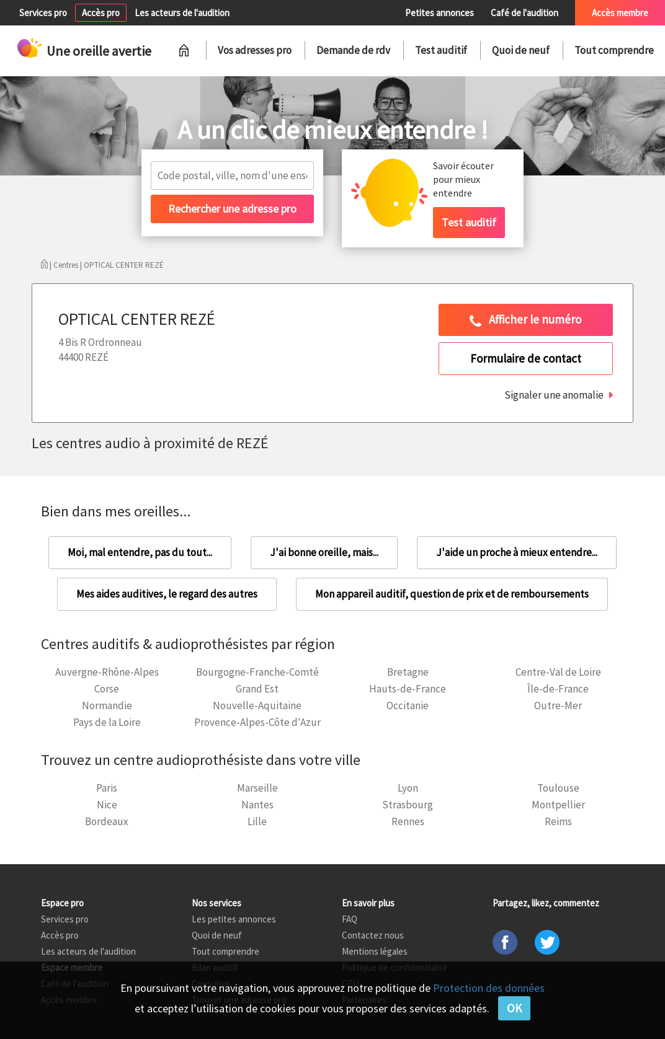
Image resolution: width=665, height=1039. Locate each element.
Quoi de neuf (521, 50)
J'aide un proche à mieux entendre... (516, 552)
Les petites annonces (234, 919)
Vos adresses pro (255, 50)
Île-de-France (558, 689)
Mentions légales (375, 951)
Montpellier (558, 804)
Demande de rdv (353, 50)
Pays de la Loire (107, 722)
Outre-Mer (558, 705)
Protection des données (489, 988)
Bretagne (408, 672)
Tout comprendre (614, 50)
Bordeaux (106, 821)
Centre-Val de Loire (558, 672)
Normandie (107, 705)
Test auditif (441, 50)
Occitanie (407, 705)
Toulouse (558, 788)
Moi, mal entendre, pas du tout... (140, 552)
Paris (106, 788)
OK (514, 1008)
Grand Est (257, 689)
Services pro (43, 13)
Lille (257, 821)
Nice (107, 804)
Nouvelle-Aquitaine (257, 705)
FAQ (349, 919)
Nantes (257, 804)
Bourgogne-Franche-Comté (257, 672)
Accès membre (620, 13)
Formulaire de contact (525, 358)
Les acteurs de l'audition (182, 13)
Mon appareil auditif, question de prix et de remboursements (452, 594)
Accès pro (101, 13)
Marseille (257, 788)
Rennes (407, 821)
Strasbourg (407, 804)
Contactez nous (373, 935)
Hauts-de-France (407, 689)
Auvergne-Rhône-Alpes (107, 672)
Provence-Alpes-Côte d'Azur (257, 722)
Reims (558, 821)
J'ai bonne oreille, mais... (324, 552)
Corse (106, 689)
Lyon (408, 788)
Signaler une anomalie (554, 395)
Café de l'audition (524, 13)
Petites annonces (439, 13)
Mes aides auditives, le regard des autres (166, 594)
